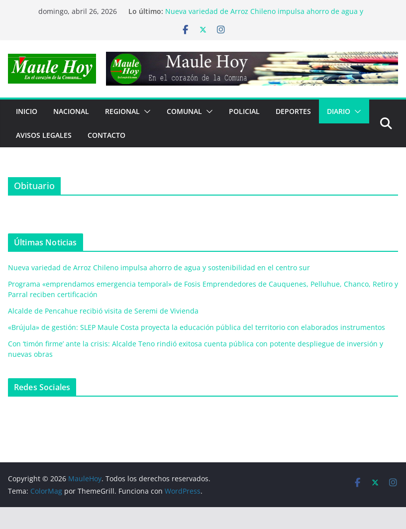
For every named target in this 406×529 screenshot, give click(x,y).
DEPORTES (293, 111)
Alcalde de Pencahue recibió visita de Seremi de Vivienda (103, 311)
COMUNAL (184, 111)
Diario (338, 111)
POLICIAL (244, 111)
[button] (145, 111)
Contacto (106, 135)
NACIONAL (71, 111)
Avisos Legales (44, 135)
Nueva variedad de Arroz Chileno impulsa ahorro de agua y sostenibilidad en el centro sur (264, 16)
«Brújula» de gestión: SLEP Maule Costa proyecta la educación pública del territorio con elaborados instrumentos (196, 327)
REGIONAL (122, 111)
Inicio (26, 111)
